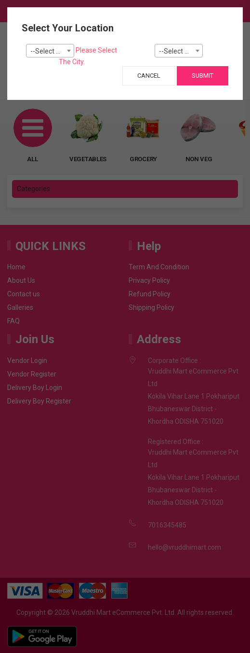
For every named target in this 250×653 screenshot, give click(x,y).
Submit (202, 75)
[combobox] (50, 50)
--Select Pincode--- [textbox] (180, 51)
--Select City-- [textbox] (51, 51)
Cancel (148, 75)
